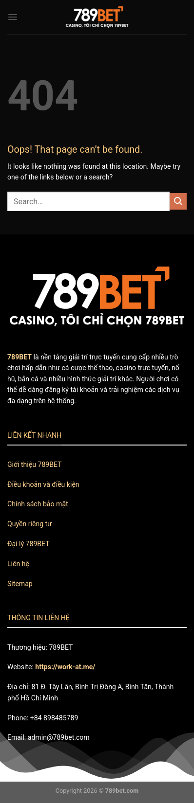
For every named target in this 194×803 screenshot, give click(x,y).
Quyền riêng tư (29, 524)
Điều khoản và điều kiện (43, 484)
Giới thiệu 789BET (34, 464)
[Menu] (12, 17)
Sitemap (20, 584)
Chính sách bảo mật (37, 504)
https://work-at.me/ (65, 667)
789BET (19, 357)
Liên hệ (18, 564)
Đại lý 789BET (28, 544)
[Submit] (178, 201)
